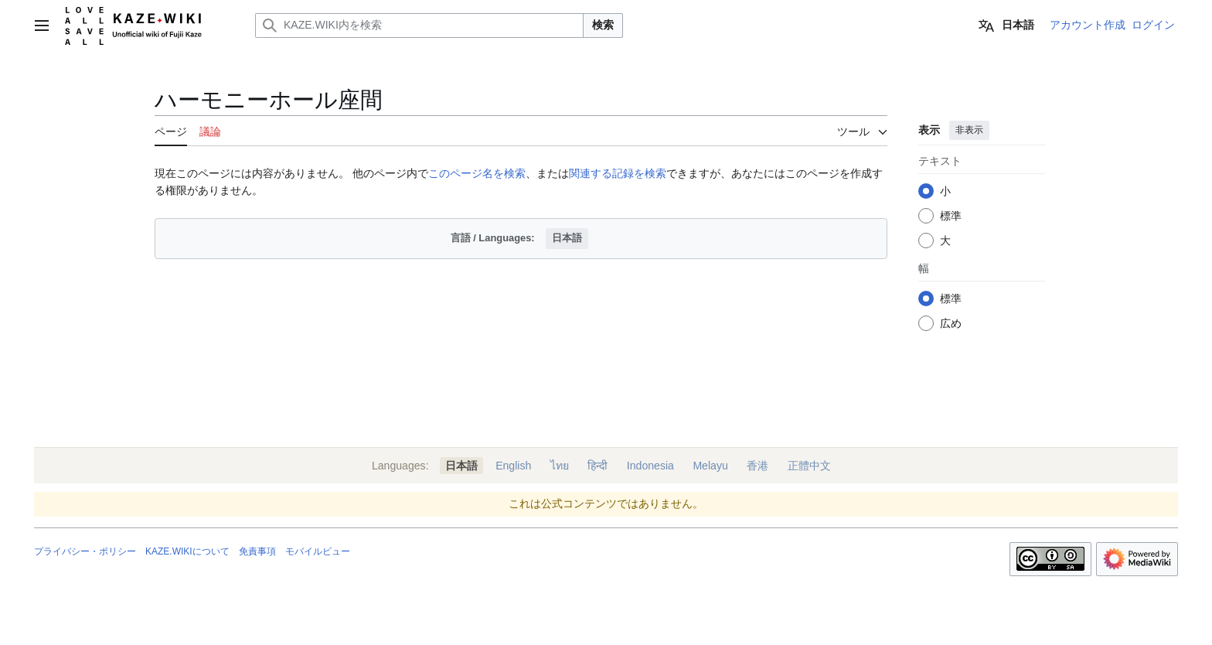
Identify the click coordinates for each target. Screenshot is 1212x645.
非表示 (969, 130)
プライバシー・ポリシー (85, 551)
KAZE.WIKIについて (187, 551)
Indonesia (650, 465)
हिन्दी (597, 465)
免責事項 (257, 551)
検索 (603, 25)
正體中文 (809, 465)
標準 (951, 216)
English (513, 465)
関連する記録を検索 (617, 173)
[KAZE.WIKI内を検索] (419, 25)
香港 (757, 465)
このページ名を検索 (477, 173)
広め (951, 323)
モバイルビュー (317, 551)
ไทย (559, 465)
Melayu (710, 465)
